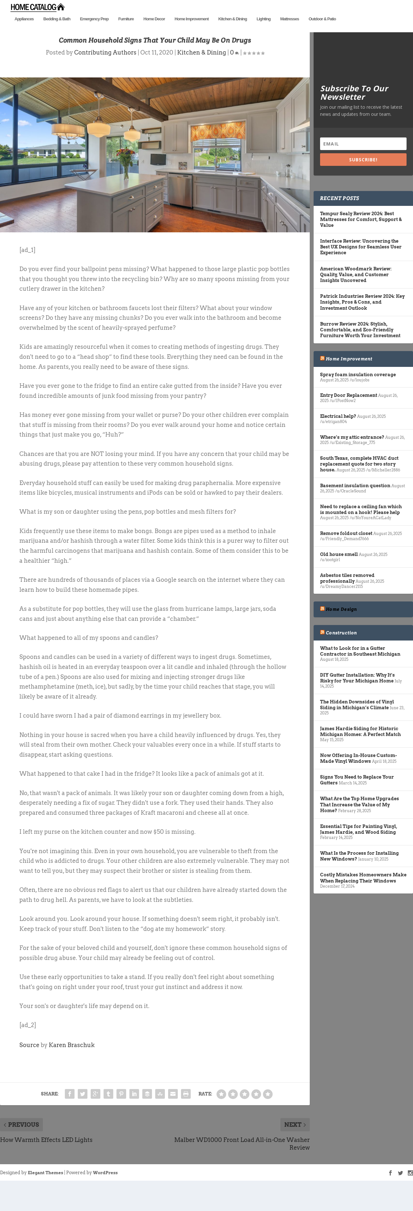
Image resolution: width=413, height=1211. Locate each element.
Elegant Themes (45, 1198)
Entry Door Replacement (348, 420)
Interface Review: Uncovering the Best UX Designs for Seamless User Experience (361, 272)
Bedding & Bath (56, 28)
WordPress (105, 1198)
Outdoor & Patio (322, 28)
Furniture (126, 28)
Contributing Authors (105, 78)
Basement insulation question (355, 511)
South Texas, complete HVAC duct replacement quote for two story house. (359, 489)
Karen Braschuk (72, 1070)
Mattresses (289, 28)
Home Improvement (191, 28)
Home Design (341, 635)
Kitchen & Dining (232, 28)
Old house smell (339, 579)
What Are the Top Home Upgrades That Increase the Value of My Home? (359, 830)
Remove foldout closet (346, 558)
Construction (341, 658)
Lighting (263, 28)
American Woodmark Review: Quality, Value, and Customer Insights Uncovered (356, 299)
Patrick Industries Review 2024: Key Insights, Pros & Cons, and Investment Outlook (362, 327)
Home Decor (154, 28)
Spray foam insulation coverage (358, 399)
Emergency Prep (94, 28)
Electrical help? (338, 441)
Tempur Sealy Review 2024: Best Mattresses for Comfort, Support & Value (361, 244)
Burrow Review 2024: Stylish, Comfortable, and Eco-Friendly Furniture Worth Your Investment (360, 355)
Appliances (24, 28)
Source (29, 1070)
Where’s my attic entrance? (352, 462)
